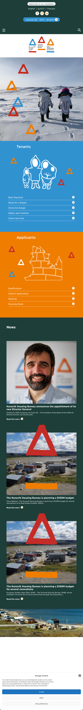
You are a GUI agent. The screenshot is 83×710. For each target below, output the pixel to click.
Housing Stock (41, 304)
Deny (41, 698)
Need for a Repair (41, 202)
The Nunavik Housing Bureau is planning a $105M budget (40, 497)
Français (51, 8)
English (31, 8)
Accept (41, 692)
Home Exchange (41, 207)
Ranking (41, 298)
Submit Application (41, 293)
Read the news (14, 419)
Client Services (41, 218)
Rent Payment (41, 197)
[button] (80, 675)
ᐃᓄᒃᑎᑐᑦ (41, 8)
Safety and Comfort (41, 213)
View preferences (41, 704)
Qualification (41, 288)
